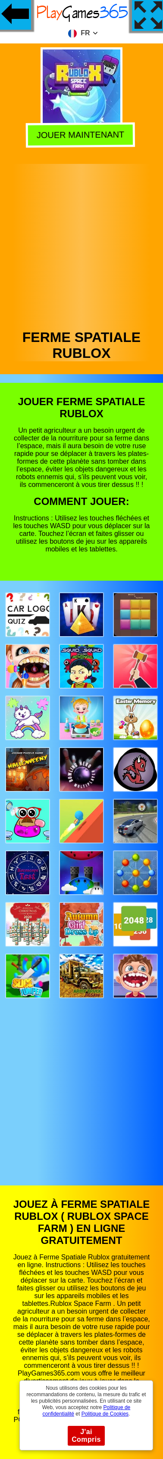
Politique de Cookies (105, 1414)
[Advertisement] (81, 244)
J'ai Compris (86, 1435)
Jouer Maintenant (82, 135)
